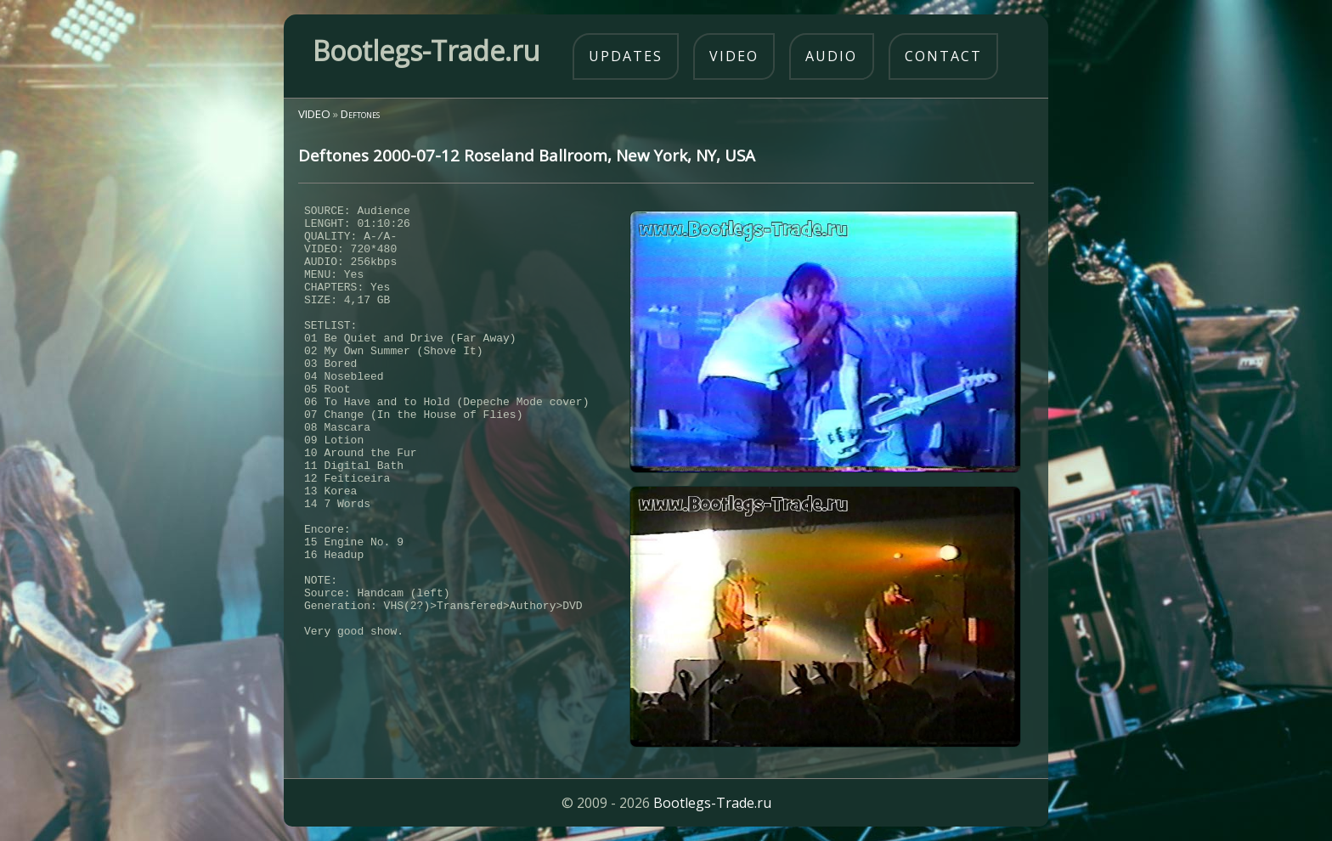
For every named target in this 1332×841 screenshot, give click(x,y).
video (734, 56)
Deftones (360, 113)
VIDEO (314, 113)
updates (626, 56)
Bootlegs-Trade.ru (712, 802)
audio (831, 56)
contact (943, 56)
